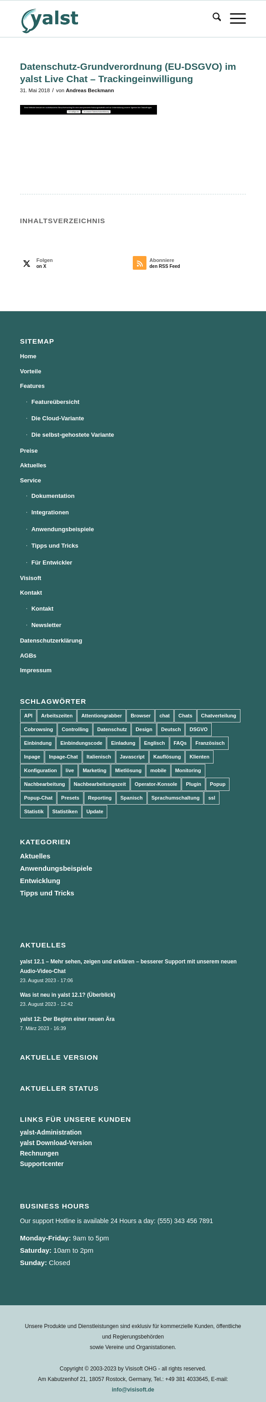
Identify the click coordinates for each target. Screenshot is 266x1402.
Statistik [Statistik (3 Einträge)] (34, 811)
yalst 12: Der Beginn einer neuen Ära (67, 1019)
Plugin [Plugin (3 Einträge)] (193, 784)
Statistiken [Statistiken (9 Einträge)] (65, 811)
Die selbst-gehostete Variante (72, 434)
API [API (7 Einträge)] (28, 715)
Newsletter (46, 625)
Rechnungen (39, 1153)
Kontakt (31, 592)
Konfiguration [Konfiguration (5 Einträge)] (40, 770)
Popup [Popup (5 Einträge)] (217, 784)
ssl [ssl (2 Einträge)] (211, 797)
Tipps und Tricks (54, 545)
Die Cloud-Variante (57, 418)
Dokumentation (53, 495)
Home (28, 356)
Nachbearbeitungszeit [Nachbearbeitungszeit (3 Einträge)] (100, 784)
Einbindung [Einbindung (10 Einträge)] (38, 743)
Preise (29, 450)
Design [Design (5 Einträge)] (144, 729)
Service (30, 480)
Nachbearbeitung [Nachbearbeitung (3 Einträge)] (44, 784)
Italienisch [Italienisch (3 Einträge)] (99, 756)
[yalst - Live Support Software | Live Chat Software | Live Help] (110, 18)
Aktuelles (33, 465)
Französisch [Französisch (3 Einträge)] (209, 743)
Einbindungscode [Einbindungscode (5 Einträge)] (81, 743)
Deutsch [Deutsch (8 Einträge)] (171, 729)
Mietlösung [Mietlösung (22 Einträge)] (128, 770)
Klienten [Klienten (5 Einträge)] (199, 756)
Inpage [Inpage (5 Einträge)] (32, 756)
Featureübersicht (55, 401)
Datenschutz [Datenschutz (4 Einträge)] (112, 729)
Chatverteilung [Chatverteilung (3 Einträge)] (218, 715)
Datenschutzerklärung (51, 640)
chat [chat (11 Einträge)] (164, 715)
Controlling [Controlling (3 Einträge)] (75, 729)
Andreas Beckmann (90, 90)
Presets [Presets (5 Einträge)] (70, 797)
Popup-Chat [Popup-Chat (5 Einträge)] (38, 797)
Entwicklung (40, 880)
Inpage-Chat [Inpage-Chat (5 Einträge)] (63, 756)
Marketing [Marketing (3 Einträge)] (94, 770)
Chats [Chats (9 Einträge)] (185, 715)
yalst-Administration (51, 1132)
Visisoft (31, 578)
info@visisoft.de (133, 1389)
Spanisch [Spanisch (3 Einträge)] (131, 797)
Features (32, 385)
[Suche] (212, 18)
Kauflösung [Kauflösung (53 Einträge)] (167, 756)
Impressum (36, 670)
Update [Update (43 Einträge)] (94, 811)
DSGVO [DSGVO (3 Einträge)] (198, 729)
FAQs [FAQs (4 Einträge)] (180, 743)
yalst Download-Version (56, 1142)
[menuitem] (212, 18)
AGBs (28, 655)
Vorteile (31, 371)
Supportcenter (42, 1163)
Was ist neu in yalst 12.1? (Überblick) (67, 995)
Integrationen (50, 512)
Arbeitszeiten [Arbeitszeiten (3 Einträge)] (57, 715)
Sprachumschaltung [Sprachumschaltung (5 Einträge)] (175, 797)
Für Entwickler (52, 562)
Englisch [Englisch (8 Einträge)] (154, 743)
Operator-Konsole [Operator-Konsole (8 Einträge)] (156, 784)
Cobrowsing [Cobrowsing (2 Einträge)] (38, 729)
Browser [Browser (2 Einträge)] (140, 715)
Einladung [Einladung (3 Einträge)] (123, 743)
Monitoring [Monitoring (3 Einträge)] (188, 770)
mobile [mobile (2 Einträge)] (158, 770)
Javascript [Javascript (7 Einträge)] (132, 756)
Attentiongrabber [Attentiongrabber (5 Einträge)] (101, 715)
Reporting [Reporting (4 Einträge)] (100, 797)
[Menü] (233, 18)
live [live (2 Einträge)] (70, 770)
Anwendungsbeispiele (62, 529)
